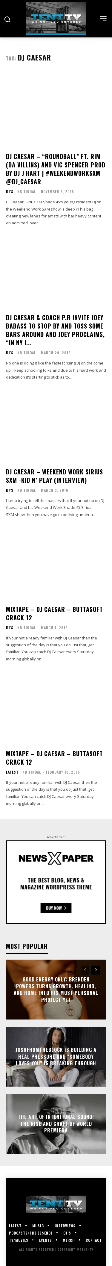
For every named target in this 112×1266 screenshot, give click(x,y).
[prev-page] (85, 970)
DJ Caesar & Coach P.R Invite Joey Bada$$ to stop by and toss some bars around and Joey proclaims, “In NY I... (55, 330)
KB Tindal (26, 191)
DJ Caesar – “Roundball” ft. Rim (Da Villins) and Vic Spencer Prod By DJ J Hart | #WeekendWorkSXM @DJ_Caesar (55, 169)
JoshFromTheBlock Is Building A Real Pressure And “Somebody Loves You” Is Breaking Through (56, 1056)
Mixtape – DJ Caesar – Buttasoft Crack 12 (54, 613)
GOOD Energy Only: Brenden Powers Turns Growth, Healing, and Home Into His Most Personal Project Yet (56, 989)
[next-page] (95, 970)
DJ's (9, 191)
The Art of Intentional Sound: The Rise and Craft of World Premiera (56, 1124)
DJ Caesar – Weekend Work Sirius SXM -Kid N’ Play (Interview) (54, 476)
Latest (12, 772)
